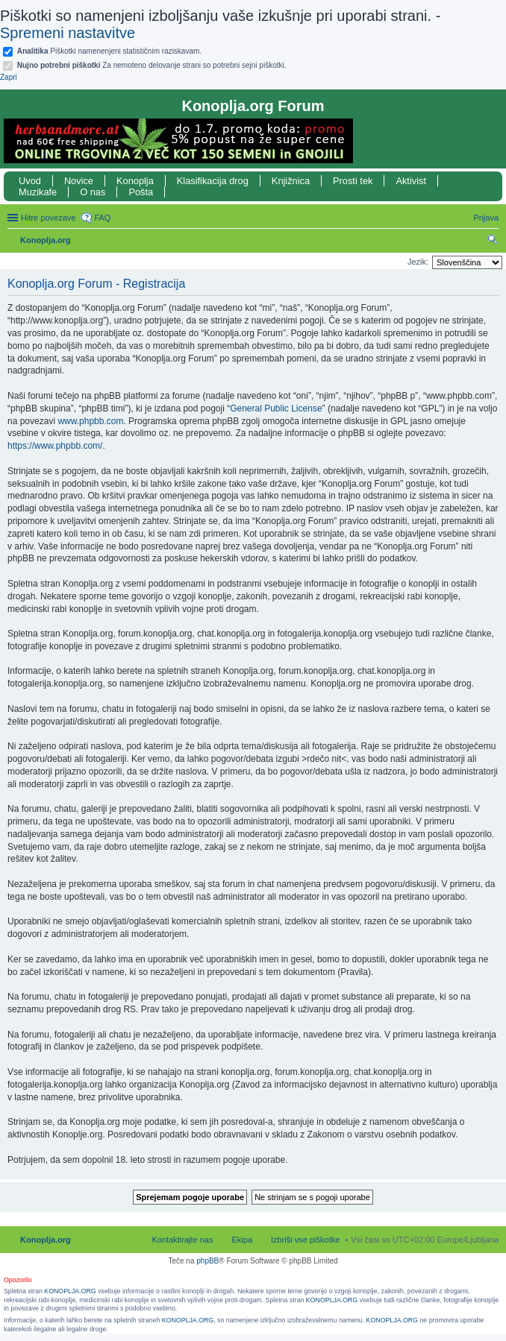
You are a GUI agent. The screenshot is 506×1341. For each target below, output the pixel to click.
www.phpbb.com (90, 421)
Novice (78, 180)
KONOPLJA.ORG (70, 1291)
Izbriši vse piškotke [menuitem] (305, 1239)
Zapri (8, 77)
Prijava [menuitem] (486, 217)
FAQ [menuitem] (102, 217)
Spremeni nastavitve (67, 33)
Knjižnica (291, 180)
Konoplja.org (45, 240)
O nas (92, 192)
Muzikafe (38, 192)
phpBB (207, 1261)
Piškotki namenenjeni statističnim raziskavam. (109, 51)
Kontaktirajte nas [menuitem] (182, 1239)
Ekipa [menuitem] (241, 1239)
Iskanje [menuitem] (493, 241)
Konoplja (135, 180)
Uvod (30, 180)
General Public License (276, 408)
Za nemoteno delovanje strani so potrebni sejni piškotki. (152, 65)
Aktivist (411, 180)
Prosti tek (352, 180)
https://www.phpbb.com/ (54, 446)
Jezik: (417, 261)
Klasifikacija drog (213, 180)
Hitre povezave (48, 217)
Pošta (140, 192)
